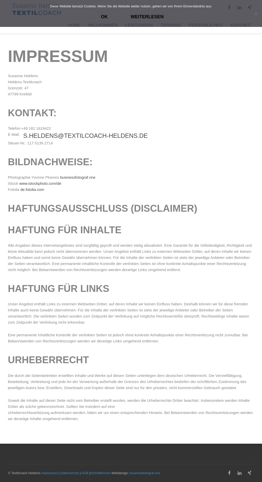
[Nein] (255, 13)
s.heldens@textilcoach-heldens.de (85, 135)
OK (104, 16)
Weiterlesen (147, 16)
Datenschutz (69, 473)
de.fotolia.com (32, 189)
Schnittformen (100, 473)
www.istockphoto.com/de (40, 183)
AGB (84, 473)
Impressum (49, 473)
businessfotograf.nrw (77, 177)
